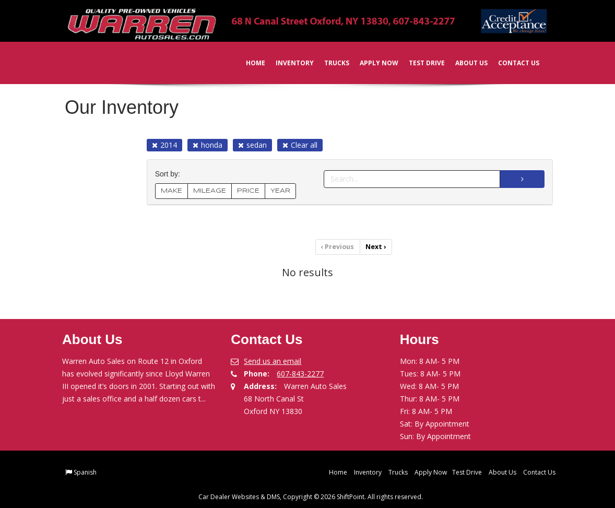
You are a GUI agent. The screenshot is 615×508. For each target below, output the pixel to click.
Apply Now (371, 62)
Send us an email (272, 360)
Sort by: (169, 174)
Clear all (299, 145)
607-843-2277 (300, 373)
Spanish (85, 471)
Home (248, 62)
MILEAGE (209, 191)
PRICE (248, 191)
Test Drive (419, 62)
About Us (464, 62)
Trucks (329, 62)
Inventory (287, 62)
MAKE (171, 191)
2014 (164, 145)
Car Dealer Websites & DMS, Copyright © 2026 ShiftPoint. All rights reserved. (310, 496)
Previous (338, 246)
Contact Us (511, 62)
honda (207, 145)
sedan (252, 145)
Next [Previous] (375, 246)
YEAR (280, 191)
